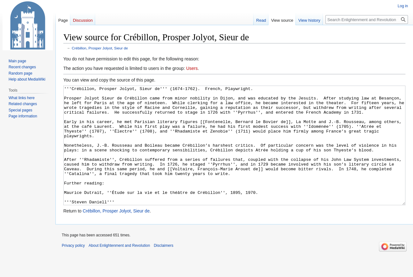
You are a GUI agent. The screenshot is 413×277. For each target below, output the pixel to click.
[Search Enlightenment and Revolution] (366, 19)
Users (192, 68)
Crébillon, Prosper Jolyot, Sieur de (100, 48)
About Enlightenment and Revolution (119, 269)
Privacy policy (73, 269)
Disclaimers (163, 269)
